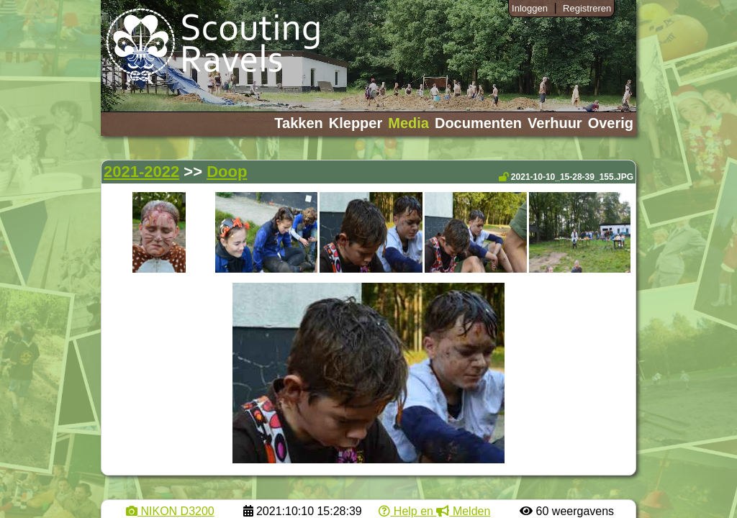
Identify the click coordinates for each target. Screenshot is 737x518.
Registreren (587, 8)
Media (408, 123)
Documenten (478, 123)
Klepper (355, 123)
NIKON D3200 (170, 511)
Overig (610, 123)
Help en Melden (434, 511)
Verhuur (555, 123)
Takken (298, 123)
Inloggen (530, 8)
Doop (227, 172)
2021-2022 (141, 172)
